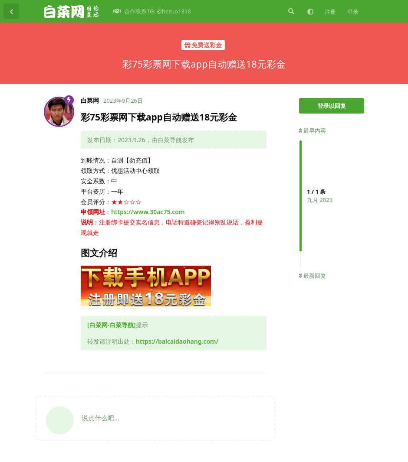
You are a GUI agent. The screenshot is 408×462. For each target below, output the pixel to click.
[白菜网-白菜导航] (111, 325)
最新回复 (312, 276)
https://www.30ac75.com (147, 212)
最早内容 (312, 130)
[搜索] (290, 11)
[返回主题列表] (11, 11)
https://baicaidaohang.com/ (177, 341)
